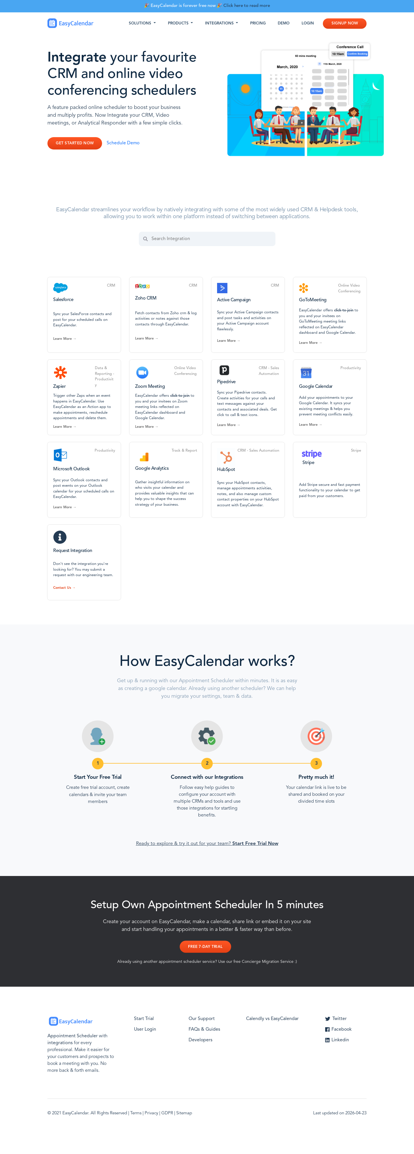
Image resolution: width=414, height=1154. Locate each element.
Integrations (220, 23)
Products (179, 23)
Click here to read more (246, 6)
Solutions (140, 23)
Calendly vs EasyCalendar (272, 1019)
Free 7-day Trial (205, 947)
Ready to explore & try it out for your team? (207, 843)
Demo (284, 23)
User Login (145, 1029)
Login (308, 23)
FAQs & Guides (204, 1029)
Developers (201, 1039)
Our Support (202, 1019)
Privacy (151, 1113)
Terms (135, 1113)
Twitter (336, 1019)
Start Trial (144, 1019)
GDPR (167, 1113)
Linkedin (337, 1039)
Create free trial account (90, 787)
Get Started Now (75, 143)
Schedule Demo (123, 143)
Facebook (338, 1029)
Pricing (258, 23)
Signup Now (344, 23)
